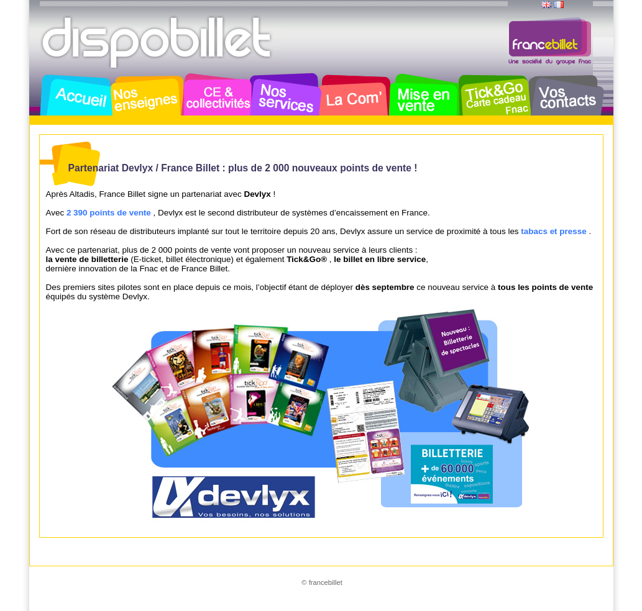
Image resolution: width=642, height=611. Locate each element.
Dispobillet (158, 42)
